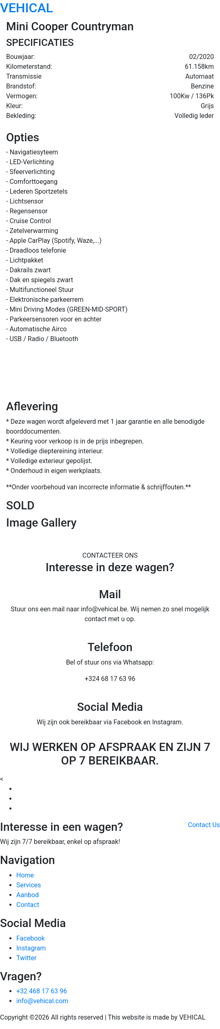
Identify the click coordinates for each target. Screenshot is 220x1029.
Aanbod (27, 895)
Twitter (26, 958)
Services (28, 885)
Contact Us (204, 825)
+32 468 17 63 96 (41, 991)
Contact (27, 905)
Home (25, 875)
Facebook (30, 938)
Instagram (31, 948)
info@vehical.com (42, 1001)
